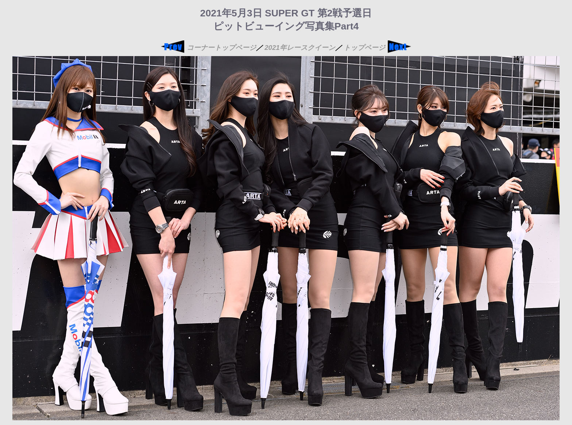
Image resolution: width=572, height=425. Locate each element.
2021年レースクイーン (299, 47)
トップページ (364, 47)
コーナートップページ (221, 47)
